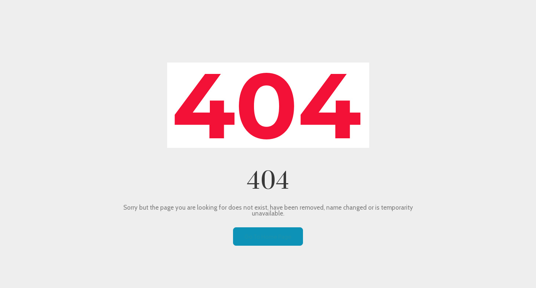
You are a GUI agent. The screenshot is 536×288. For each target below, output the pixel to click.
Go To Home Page (268, 236)
